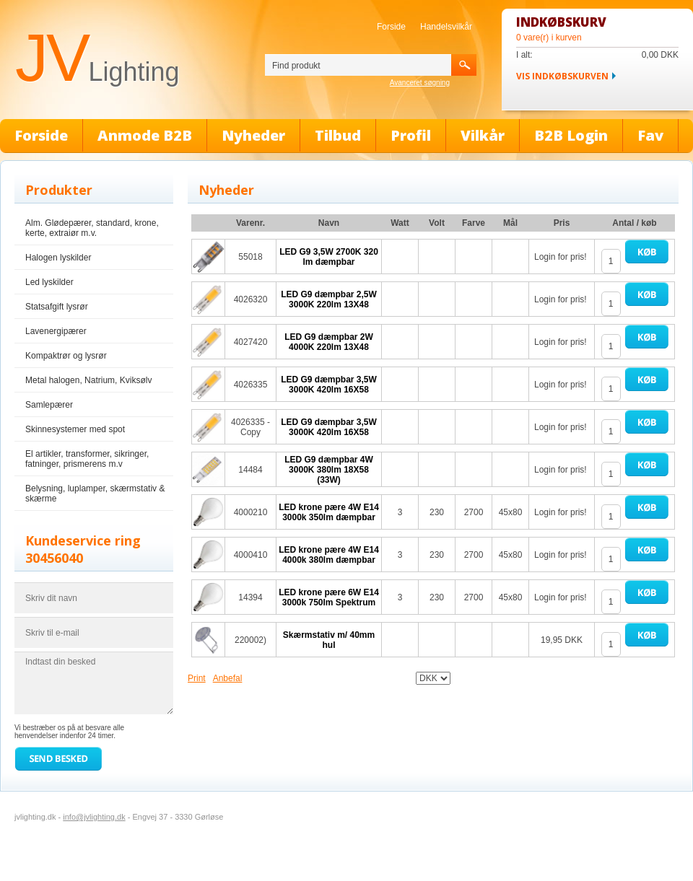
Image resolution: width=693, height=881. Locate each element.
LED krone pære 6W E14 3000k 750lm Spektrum (329, 597)
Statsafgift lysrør (56, 307)
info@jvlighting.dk (94, 816)
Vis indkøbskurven (562, 76)
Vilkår (483, 135)
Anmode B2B (144, 135)
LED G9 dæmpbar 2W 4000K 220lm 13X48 (328, 342)
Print (197, 678)
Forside (391, 27)
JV (97, 58)
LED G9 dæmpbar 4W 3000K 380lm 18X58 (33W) (328, 470)
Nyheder (253, 135)
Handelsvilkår (446, 27)
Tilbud (338, 135)
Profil (411, 135)
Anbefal (228, 678)
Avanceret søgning (420, 83)
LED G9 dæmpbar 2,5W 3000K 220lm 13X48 (329, 299)
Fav (650, 135)
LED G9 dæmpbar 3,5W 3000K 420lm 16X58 (329, 384)
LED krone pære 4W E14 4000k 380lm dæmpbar (329, 555)
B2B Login (571, 135)
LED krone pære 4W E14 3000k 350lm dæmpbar (329, 512)
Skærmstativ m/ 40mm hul (329, 640)
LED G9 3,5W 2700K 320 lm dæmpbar (328, 257)
